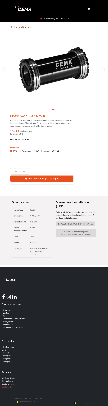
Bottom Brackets (21, 27)
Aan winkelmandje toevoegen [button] (42, 178)
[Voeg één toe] (26, 172)
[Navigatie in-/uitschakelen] (93, 8)
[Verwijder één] (14, 172)
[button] (5, 69)
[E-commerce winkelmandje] (88, 8)
